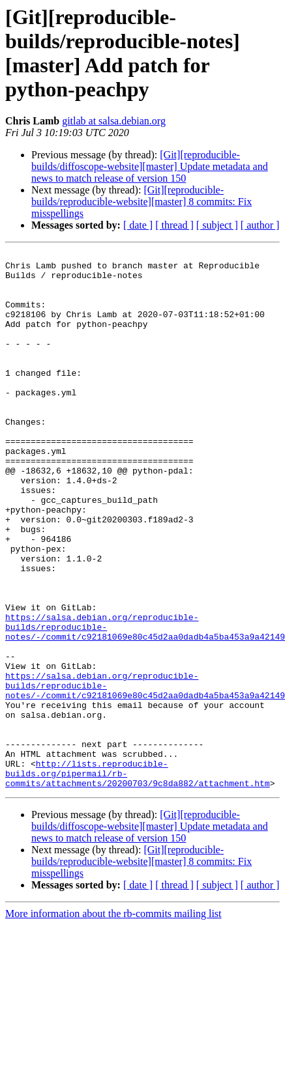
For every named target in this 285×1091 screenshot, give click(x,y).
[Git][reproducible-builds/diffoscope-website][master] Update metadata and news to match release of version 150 (149, 166)
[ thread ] (174, 225)
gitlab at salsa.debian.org (114, 120)
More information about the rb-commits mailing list (113, 1021)
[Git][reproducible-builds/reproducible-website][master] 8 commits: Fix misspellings (141, 201)
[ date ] (138, 225)
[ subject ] (217, 225)
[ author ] (260, 225)
